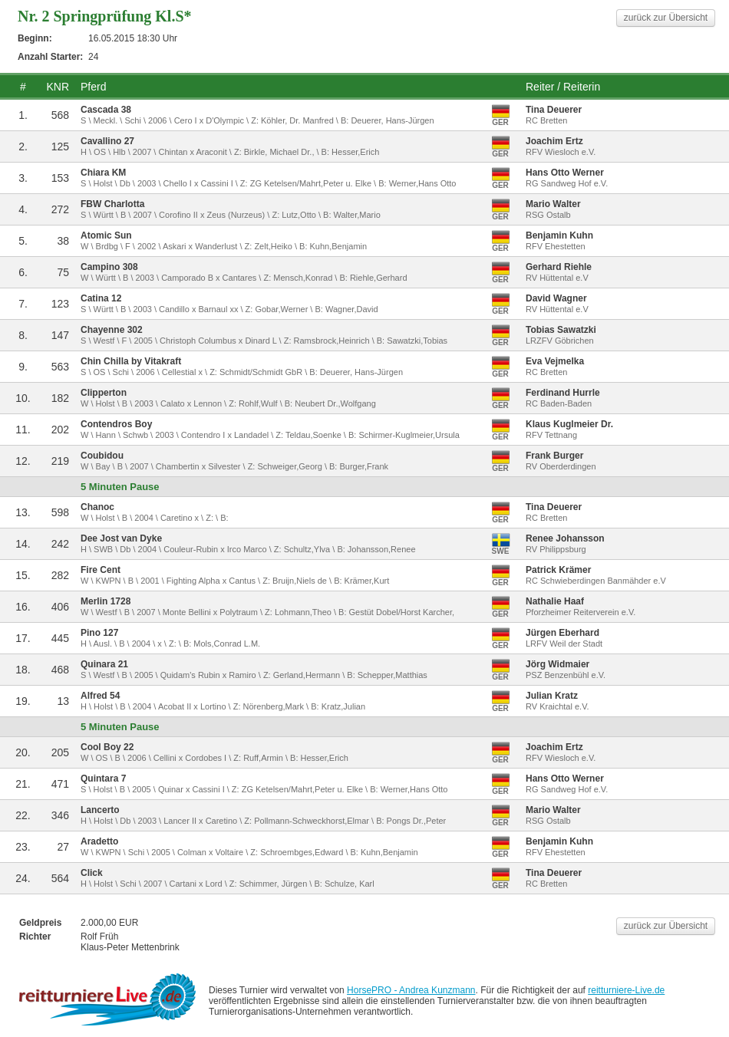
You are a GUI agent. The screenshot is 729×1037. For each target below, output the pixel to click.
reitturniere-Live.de (626, 990)
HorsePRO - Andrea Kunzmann (411, 990)
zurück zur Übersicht (666, 17)
